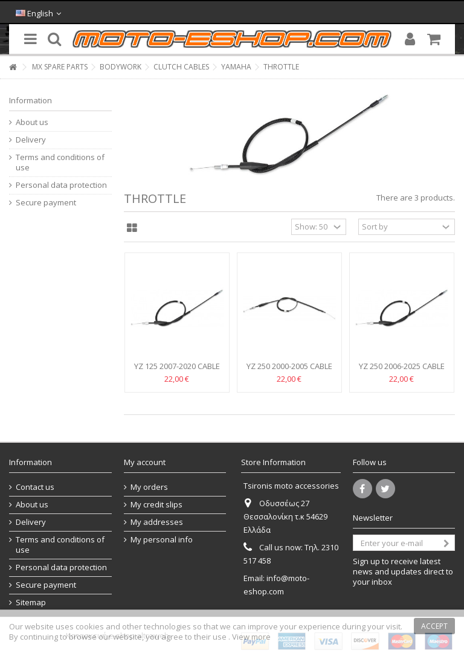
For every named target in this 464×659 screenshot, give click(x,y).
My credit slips (156, 505)
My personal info (161, 540)
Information (30, 100)
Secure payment (46, 203)
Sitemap (31, 602)
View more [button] (251, 636)
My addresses (156, 522)
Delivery (31, 140)
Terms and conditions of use (60, 162)
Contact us (35, 487)
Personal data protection (61, 185)
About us (32, 122)
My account (145, 462)
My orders (149, 487)
